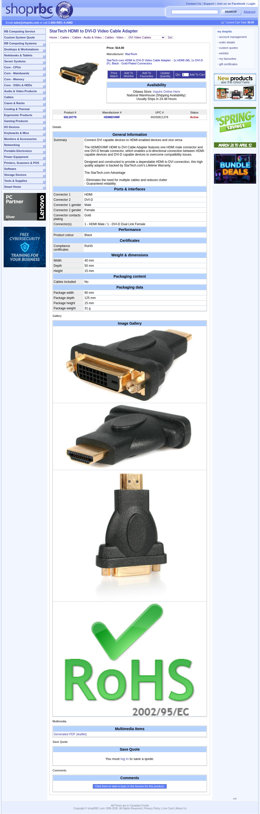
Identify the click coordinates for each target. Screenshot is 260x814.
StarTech (131, 54)
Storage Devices (15, 174)
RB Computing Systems (20, 43)
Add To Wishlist (129, 74)
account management (232, 36)
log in (125, 759)
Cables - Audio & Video (87, 37)
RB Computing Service (19, 31)
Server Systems (15, 61)
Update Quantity (165, 74)
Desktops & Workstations (21, 49)
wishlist (223, 53)
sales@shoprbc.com (26, 22)
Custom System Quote (19, 37)
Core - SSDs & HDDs (18, 85)
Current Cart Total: (240, 22)
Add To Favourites (146, 74)
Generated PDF (70, 734)
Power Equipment (16, 156)
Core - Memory (14, 79)
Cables (9, 97)
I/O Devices (12, 127)
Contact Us (193, 3)
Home (53, 37)
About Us (181, 808)
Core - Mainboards (16, 73)
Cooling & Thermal (17, 109)
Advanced (249, 11)
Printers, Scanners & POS (21, 162)
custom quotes (228, 47)
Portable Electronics (18, 150)
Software (10, 168)
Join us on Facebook (231, 3)
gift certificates (227, 64)
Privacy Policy (152, 808)
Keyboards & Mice (16, 133)
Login (251, 3)
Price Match (114, 74)
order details (226, 42)
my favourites (227, 58)
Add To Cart (197, 74)
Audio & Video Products (20, 91)
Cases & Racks (14, 103)
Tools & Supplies (15, 180)
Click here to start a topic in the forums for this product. (130, 786)
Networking (12, 144)
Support (209, 3)
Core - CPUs (12, 67)
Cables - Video (114, 37)
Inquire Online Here (166, 92)
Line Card (168, 808)
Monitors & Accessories (20, 139)
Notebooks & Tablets (18, 55)
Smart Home (12, 186)
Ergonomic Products (18, 115)
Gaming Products (16, 121)
